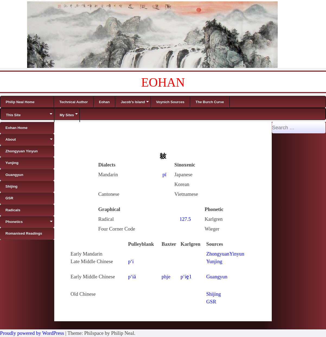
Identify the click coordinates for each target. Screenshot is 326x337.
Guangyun (217, 276)
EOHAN (163, 82)
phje (166, 276)
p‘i (131, 261)
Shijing (213, 294)
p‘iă (132, 276)
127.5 (185, 219)
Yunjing (214, 261)
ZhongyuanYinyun (225, 254)
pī (164, 174)
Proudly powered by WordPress (32, 333)
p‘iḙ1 (186, 276)
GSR (211, 301)
